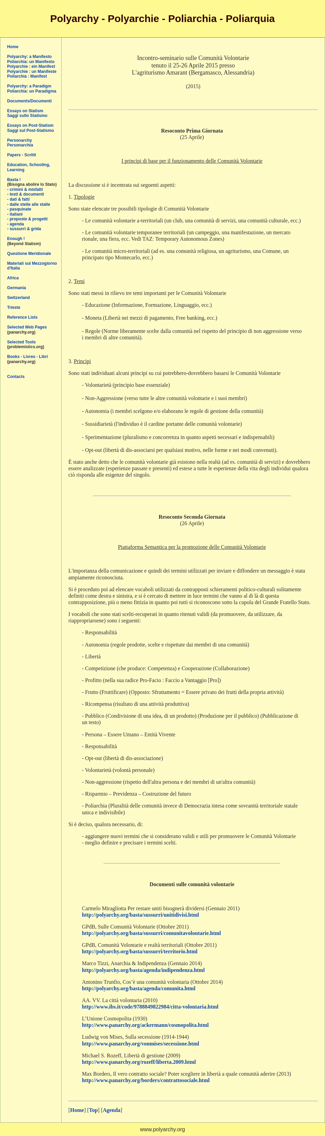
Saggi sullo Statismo (27, 115)
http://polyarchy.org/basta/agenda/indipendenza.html (143, 970)
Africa (13, 278)
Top (93, 1110)
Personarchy (19, 140)
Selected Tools (21, 342)
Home (13, 46)
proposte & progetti (28, 219)
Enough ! (16, 238)
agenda (16, 224)
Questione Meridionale (29, 253)
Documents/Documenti (29, 101)
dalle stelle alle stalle (29, 204)
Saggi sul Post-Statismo (30, 130)
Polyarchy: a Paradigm (29, 86)
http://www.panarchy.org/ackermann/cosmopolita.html (145, 1025)
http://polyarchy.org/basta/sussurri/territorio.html (139, 951)
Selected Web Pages (27, 327)
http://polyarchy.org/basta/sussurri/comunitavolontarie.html (151, 933)
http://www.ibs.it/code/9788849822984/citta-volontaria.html (150, 1007)
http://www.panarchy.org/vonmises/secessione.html (140, 1044)
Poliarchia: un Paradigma (31, 91)
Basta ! (14, 179)
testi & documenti (26, 194)
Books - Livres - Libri (27, 356)
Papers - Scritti (21, 155)
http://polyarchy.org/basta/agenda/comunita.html (138, 988)
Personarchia (20, 145)
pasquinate (20, 209)
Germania (16, 287)
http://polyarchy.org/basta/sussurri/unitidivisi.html (140, 915)
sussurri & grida (25, 228)
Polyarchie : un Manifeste (32, 71)
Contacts (16, 376)
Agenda (111, 1110)
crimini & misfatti (26, 189)
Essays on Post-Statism (30, 125)
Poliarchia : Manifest (27, 76)
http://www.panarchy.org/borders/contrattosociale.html (146, 1080)
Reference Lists (22, 317)
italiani (15, 214)
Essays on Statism (25, 110)
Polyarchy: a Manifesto (29, 56)
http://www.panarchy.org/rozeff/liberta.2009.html (139, 1062)
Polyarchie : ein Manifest (31, 66)
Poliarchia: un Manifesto (31, 61)
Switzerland (18, 297)
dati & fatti (19, 199)
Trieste (13, 307)
